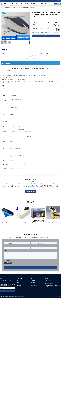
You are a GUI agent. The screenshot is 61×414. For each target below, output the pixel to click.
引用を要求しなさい (43, 3)
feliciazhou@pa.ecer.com (10, 0)
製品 (3, 7)
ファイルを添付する (7, 260)
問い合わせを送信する (30, 191)
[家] (1, 7)
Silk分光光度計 (7, 7)
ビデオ (21, 3)
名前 (4, 245)
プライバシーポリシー (58, 296)
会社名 (32, 245)
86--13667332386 (48, 280)
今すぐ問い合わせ (57, 3)
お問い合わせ (19, 285)
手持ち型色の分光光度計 (34, 285)
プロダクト (17, 3)
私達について (27, 3)
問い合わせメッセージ (8, 250)
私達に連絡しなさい (34, 3)
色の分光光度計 (33, 282)
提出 (30, 267)
